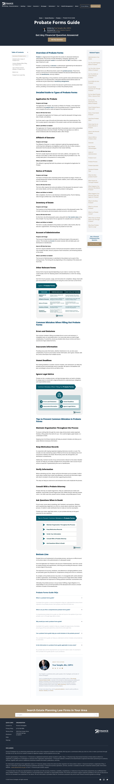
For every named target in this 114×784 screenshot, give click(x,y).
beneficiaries (45, 74)
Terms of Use (9, 731)
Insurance (36, 6)
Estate (29, 6)
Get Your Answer (94, 244)
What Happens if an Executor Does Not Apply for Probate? (93, 195)
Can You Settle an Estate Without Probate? (93, 75)
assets (53, 60)
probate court (50, 107)
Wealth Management (67, 6)
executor (53, 65)
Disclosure (8, 734)
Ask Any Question (57, 40)
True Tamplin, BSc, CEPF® (62, 28)
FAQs (7, 737)
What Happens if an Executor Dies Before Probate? (94, 188)
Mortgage (43, 6)
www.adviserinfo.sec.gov (18, 767)
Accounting (5, 6)
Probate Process (92, 161)
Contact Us (9, 725)
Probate (38, 57)
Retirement (52, 6)
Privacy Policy (9, 728)
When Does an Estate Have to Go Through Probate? (94, 219)
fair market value (73, 217)
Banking (23, 6)
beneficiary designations (62, 81)
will (69, 60)
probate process (67, 71)
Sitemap (8, 740)
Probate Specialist (93, 165)
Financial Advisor (13, 6)
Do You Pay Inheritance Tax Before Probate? (92, 101)
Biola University (62, 684)
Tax (58, 6)
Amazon (41, 690)
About (76, 6)
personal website (59, 689)
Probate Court (92, 158)
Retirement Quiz (95, 6)
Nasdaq (45, 690)
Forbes (51, 690)
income (52, 241)
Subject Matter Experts (62, 30)
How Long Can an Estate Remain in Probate (93, 125)
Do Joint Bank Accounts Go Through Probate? (94, 88)
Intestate (90, 143)
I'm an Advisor (85, 6)
